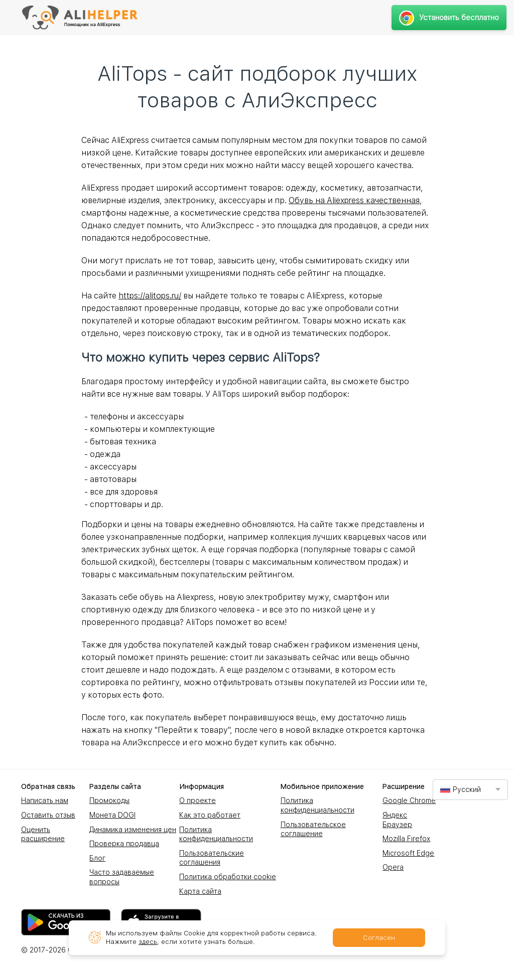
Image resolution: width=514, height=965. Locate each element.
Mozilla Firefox (406, 839)
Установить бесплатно (449, 18)
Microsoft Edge (408, 853)
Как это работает (209, 815)
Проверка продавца (124, 844)
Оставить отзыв (48, 815)
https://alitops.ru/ (149, 295)
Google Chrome (409, 800)
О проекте (197, 800)
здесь (148, 941)
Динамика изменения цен (132, 830)
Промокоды (109, 800)
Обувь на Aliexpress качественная (354, 200)
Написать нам (44, 800)
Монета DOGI (112, 815)
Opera (393, 867)
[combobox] (470, 789)
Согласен (379, 937)
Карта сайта (200, 891)
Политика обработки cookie (227, 877)
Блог (97, 858)
